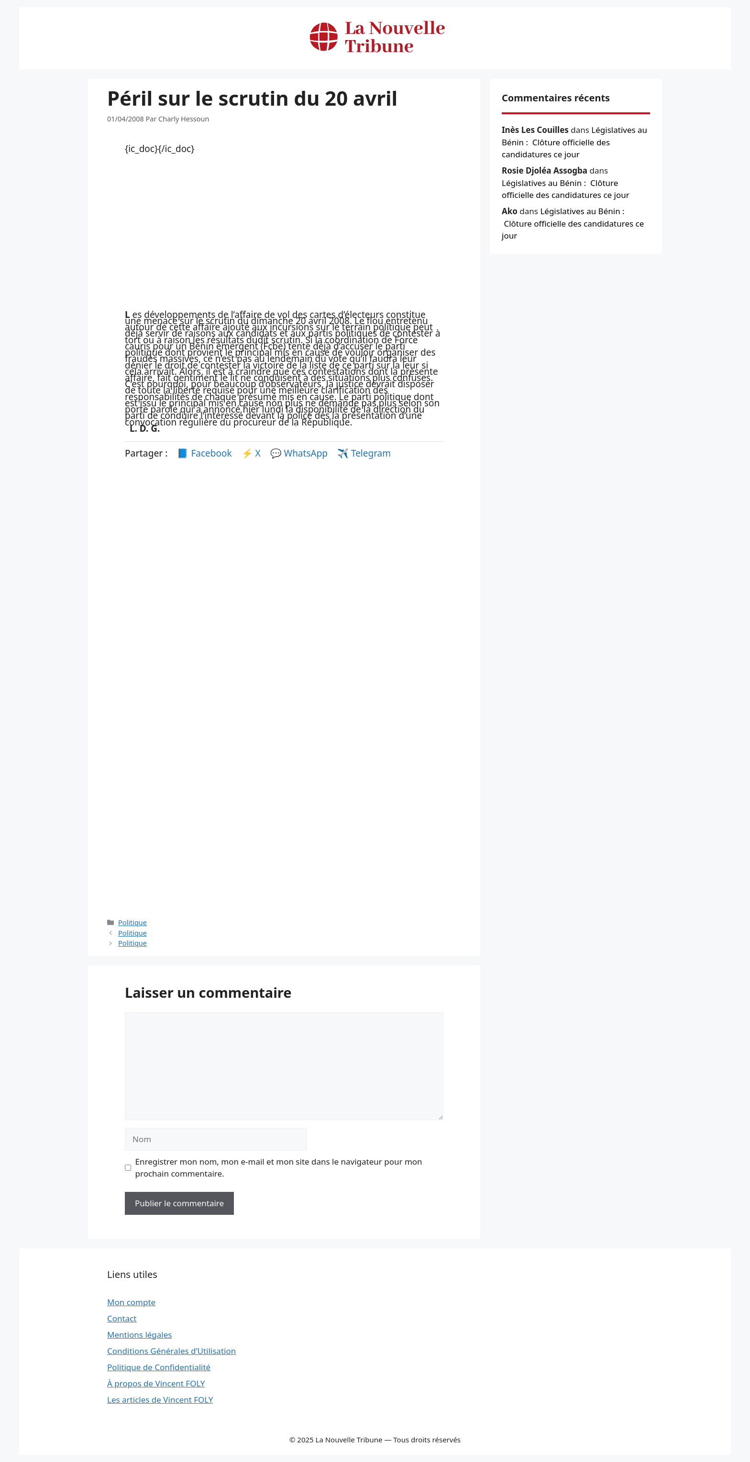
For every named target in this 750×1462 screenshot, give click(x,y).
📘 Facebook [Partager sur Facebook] (205, 453)
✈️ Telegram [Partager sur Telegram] (364, 453)
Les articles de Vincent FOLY (160, 1399)
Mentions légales (139, 1334)
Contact (122, 1318)
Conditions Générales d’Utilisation (171, 1350)
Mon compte (131, 1302)
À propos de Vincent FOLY (156, 1383)
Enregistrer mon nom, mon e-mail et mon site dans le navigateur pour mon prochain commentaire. (278, 1167)
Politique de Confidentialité (158, 1367)
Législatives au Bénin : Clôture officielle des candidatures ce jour (574, 142)
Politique (132, 922)
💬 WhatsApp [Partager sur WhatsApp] (300, 453)
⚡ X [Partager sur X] (252, 453)
